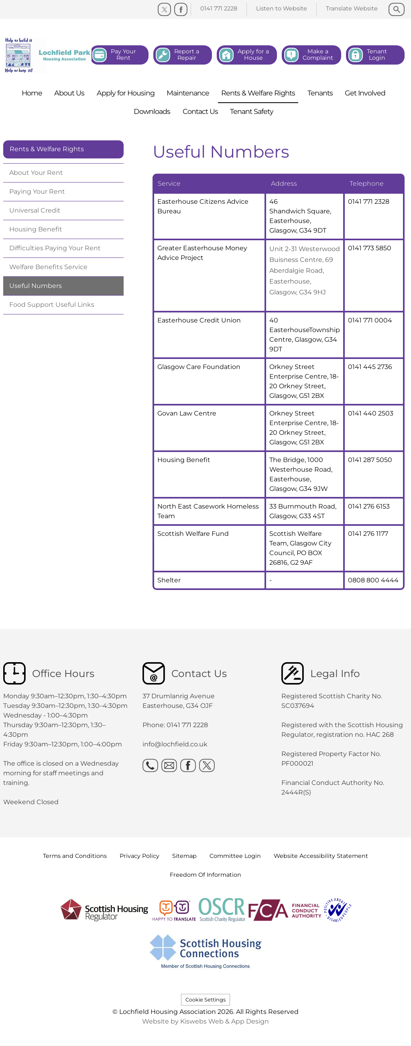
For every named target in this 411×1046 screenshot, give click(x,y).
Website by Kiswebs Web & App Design (205, 1021)
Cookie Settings (205, 1000)
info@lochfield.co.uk (175, 744)
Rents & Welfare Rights (47, 149)
